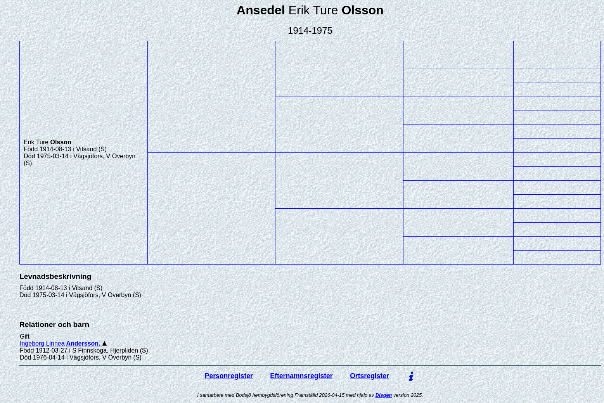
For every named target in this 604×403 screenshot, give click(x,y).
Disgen (384, 395)
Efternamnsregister (301, 376)
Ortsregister (369, 376)
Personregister (229, 376)
